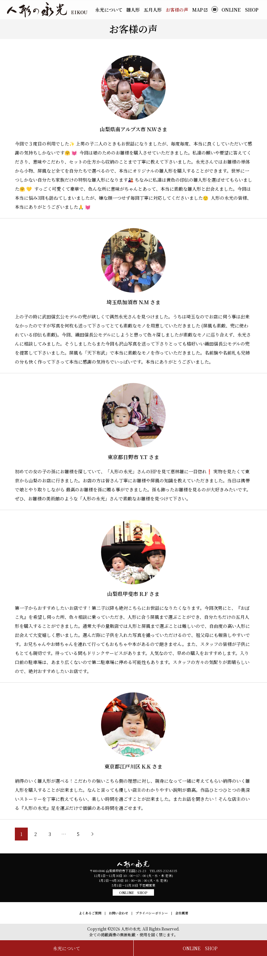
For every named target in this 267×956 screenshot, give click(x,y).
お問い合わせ (118, 913)
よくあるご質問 (90, 913)
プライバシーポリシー (152, 913)
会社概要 (181, 913)
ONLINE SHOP (133, 892)
